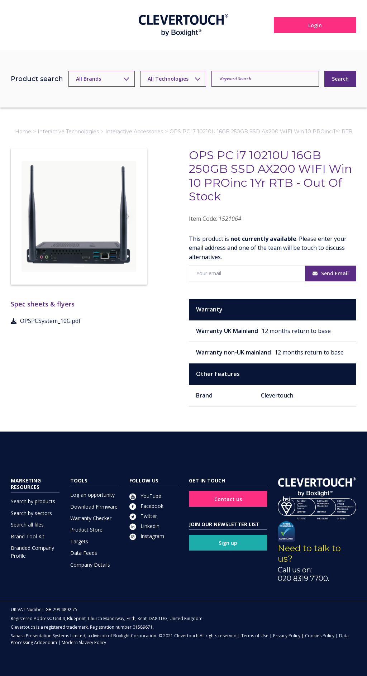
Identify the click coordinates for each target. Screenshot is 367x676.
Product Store (86, 529)
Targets (79, 541)
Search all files (27, 524)
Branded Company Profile (32, 551)
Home (23, 131)
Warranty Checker (90, 518)
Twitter (143, 516)
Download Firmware (94, 506)
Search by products (33, 501)
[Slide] (78, 266)
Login (315, 25)
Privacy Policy (286, 636)
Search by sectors (31, 513)
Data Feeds (83, 552)
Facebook (146, 506)
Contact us (228, 499)
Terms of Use (254, 636)
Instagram (146, 536)
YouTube (145, 495)
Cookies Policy (319, 636)
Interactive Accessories (134, 131)
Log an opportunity (92, 494)
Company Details (90, 564)
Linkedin (144, 526)
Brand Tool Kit (27, 536)
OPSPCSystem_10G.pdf (46, 321)
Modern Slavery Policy (84, 642)
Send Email (331, 273)
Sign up (228, 542)
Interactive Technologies (68, 131)
